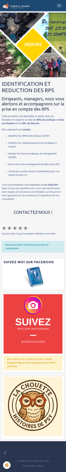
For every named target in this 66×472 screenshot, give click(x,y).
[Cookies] (7, 465)
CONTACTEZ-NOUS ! (33, 212)
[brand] (17, 5)
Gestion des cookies (33, 465)
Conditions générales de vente (33, 460)
